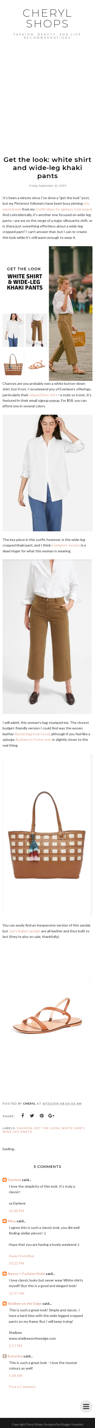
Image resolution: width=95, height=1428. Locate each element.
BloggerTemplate (72, 1424)
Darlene (14, 1180)
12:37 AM (16, 1293)
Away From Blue (21, 1256)
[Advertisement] (47, 101)
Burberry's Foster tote (33, 739)
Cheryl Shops (47, 18)
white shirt (73, 1128)
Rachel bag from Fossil (32, 734)
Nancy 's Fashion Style (26, 1273)
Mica (12, 1221)
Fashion (24, 1128)
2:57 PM (15, 1345)
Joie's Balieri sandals (25, 931)
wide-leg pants (17, 1131)
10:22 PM (16, 1263)
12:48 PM (16, 1211)
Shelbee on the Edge (25, 1303)
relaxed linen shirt (43, 395)
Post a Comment (22, 1386)
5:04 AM (15, 1375)
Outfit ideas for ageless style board (63, 209)
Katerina (15, 1356)
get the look (47, 1128)
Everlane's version (66, 545)
